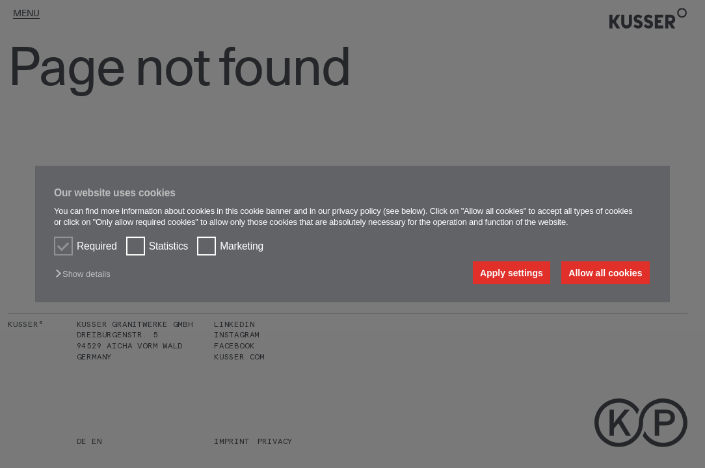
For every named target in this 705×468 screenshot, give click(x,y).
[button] (86, 274)
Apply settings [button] (511, 273)
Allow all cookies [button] (605, 273)
